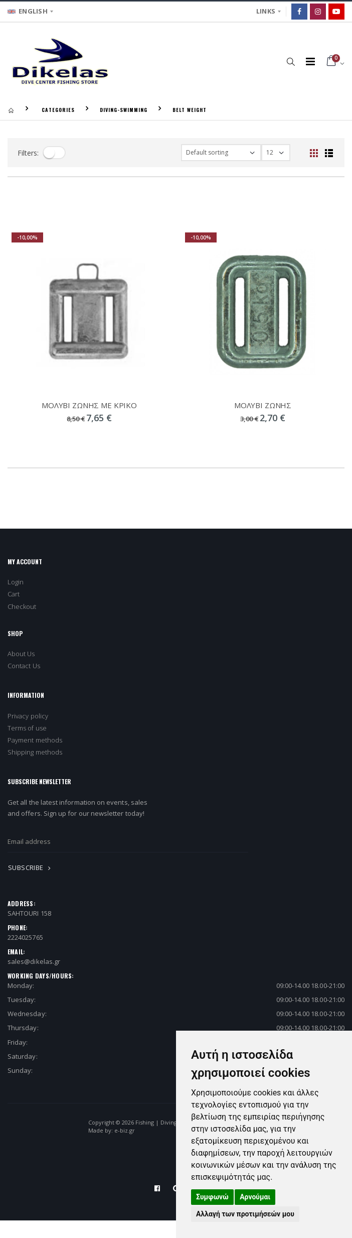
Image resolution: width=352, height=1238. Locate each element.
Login (16, 581)
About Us (21, 653)
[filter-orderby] (221, 152)
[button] (291, 61)
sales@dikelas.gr (34, 961)
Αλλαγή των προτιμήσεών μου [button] (245, 1214)
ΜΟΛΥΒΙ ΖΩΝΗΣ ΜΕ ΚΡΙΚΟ (89, 405)
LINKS (265, 11)
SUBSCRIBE (31, 867)
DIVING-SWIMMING (123, 109)
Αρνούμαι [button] (255, 1197)
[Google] (336, 12)
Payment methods (35, 740)
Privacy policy (28, 715)
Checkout (22, 606)
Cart (14, 593)
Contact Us (24, 665)
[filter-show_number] (275, 152)
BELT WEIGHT (189, 109)
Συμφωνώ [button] (212, 1197)
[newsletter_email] (128, 841)
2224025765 (25, 937)
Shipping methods (35, 752)
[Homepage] (11, 109)
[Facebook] (299, 12)
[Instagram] (318, 12)
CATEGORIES (58, 109)
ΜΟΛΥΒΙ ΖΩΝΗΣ (262, 405)
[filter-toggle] (54, 152)
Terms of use (27, 727)
